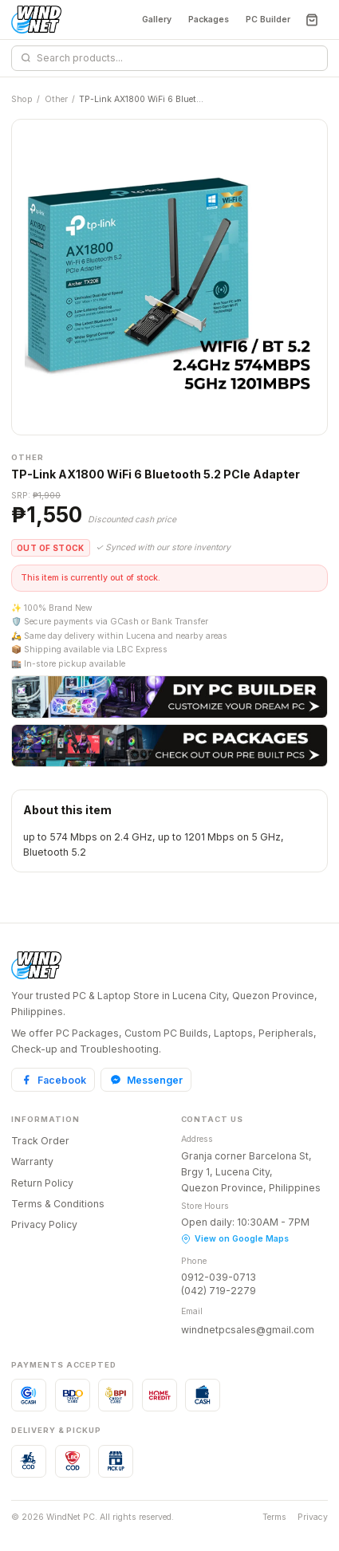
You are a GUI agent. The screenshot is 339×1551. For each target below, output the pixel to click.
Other (56, 99)
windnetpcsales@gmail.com (247, 1330)
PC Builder (268, 19)
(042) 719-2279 (218, 1291)
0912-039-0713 (218, 1277)
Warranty (32, 1161)
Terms (274, 1517)
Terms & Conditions (57, 1204)
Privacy (313, 1517)
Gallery (156, 19)
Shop (22, 99)
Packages (208, 19)
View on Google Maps (235, 1239)
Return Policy (42, 1183)
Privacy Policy (44, 1224)
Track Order (40, 1141)
